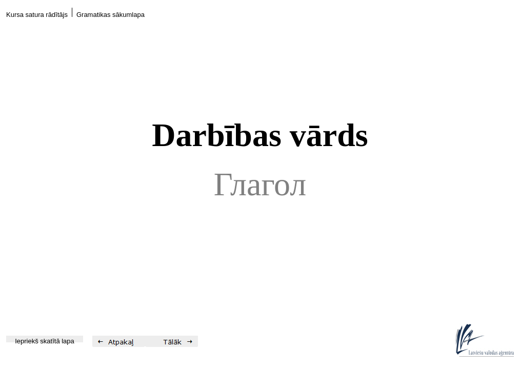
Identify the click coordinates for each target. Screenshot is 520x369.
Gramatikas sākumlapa (110, 14)
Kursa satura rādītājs (37, 14)
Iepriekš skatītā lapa (44, 341)
